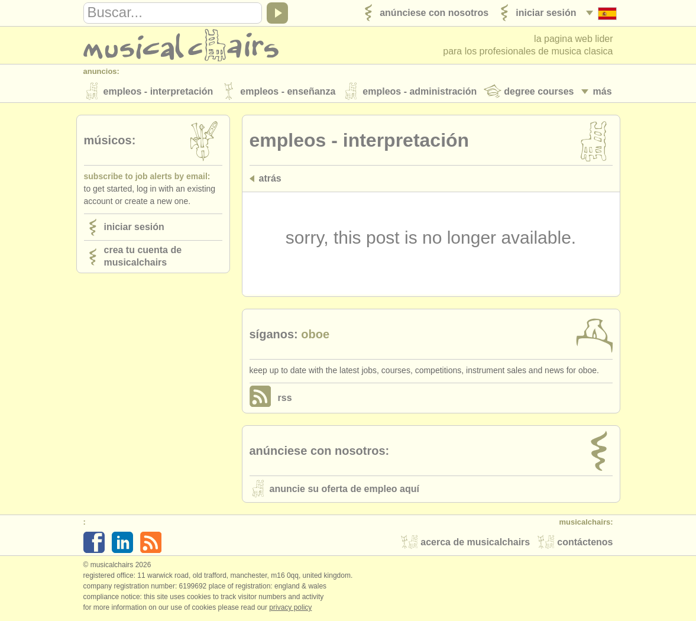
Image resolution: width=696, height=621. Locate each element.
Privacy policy (290, 608)
